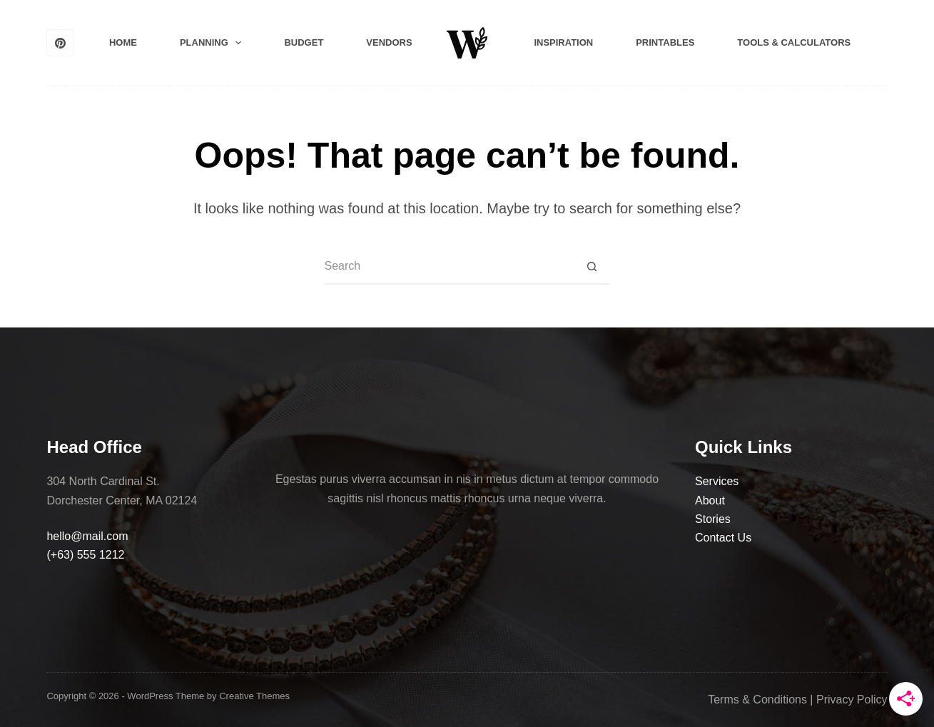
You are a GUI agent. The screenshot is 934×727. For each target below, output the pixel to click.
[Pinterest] (59, 42)
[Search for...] (449, 267)
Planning (213, 42)
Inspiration (563, 42)
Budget (303, 42)
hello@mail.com (87, 536)
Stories (713, 519)
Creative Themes (254, 696)
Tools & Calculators (794, 42)
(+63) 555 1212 (85, 555)
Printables (665, 42)
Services (716, 481)
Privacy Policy (852, 699)
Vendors (389, 42)
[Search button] (592, 267)
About (710, 500)
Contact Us (723, 538)
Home (123, 42)
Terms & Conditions (757, 699)
